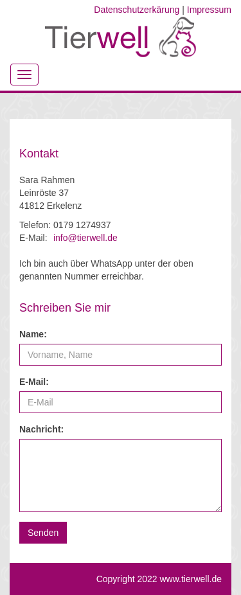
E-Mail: (34, 382)
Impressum (209, 9)
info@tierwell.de (85, 238)
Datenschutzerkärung (136, 9)
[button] (43, 533)
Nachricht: (41, 429)
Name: (33, 334)
